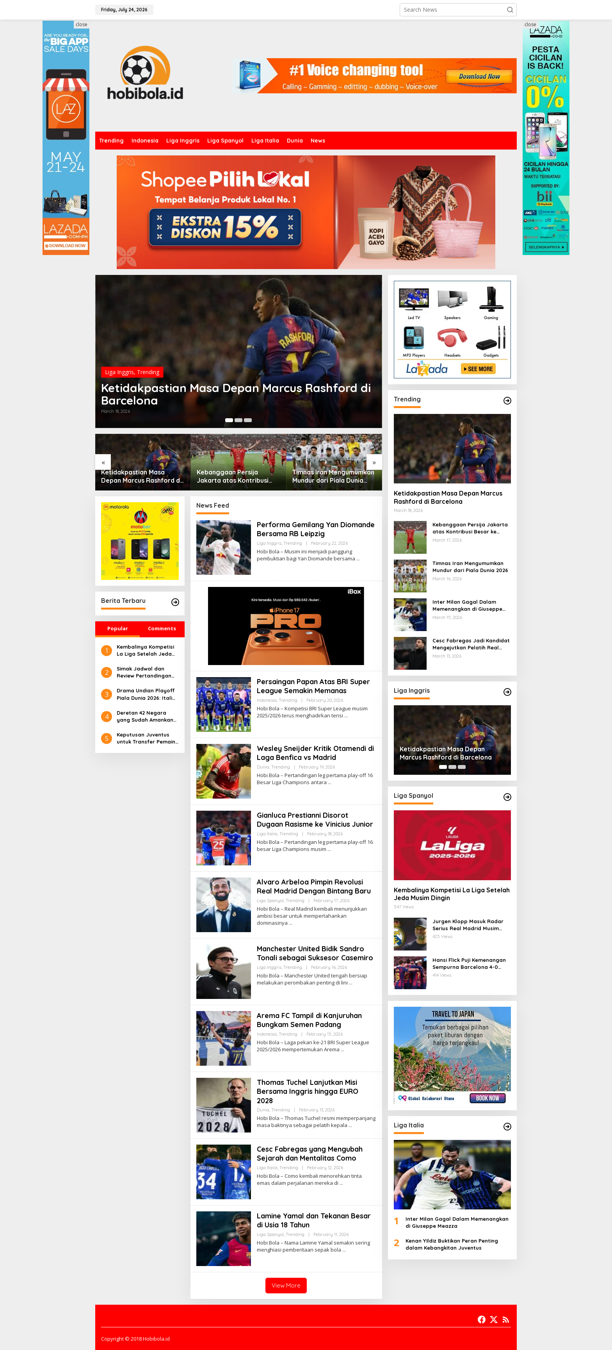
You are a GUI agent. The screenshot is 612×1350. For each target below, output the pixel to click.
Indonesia (267, 700)
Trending (148, 372)
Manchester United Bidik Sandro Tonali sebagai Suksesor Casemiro (315, 953)
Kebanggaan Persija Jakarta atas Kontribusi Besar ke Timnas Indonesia (237, 476)
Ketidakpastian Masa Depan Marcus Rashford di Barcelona (236, 394)
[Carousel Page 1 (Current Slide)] (229, 420)
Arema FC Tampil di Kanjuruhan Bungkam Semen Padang (309, 1020)
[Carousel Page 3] (248, 420)
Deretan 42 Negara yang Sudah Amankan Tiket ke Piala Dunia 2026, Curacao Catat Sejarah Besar (145, 716)
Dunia (263, 767)
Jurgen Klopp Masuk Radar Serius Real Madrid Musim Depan (467, 925)
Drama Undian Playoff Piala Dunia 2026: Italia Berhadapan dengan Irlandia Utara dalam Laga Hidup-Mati (146, 694)
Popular (117, 628)
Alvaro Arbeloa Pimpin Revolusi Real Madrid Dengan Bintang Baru (314, 886)
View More (286, 1285)
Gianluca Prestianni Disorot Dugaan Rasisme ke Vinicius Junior (315, 820)
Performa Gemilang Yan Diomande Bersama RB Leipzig (316, 529)
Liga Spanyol (270, 900)
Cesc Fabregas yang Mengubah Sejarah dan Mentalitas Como (310, 1154)
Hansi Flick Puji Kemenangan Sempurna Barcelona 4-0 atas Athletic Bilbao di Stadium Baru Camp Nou (469, 963)
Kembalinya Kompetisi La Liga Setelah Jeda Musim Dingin (145, 650)
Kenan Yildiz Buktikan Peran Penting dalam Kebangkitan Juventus (452, 1244)
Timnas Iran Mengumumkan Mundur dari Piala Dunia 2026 (333, 476)
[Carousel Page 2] (238, 420)
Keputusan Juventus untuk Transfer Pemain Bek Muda (146, 738)
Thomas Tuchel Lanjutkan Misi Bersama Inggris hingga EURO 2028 (307, 1091)
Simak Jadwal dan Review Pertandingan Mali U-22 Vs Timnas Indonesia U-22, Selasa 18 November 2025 (146, 672)
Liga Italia (267, 833)
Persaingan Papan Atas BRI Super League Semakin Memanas (313, 686)
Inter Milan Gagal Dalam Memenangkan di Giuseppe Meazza (467, 605)
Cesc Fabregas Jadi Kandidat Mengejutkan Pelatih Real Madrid (471, 644)
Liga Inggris (119, 372)
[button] (510, 9)
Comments (162, 628)
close (81, 24)
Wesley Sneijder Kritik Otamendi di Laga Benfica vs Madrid (315, 753)
